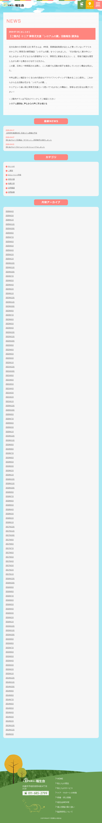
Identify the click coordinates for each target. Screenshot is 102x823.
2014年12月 (10, 678)
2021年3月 (10, 393)
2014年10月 (10, 687)
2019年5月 (10, 462)
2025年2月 (10, 254)
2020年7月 (10, 419)
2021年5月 (10, 384)
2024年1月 (10, 293)
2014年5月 (10, 708)
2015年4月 (10, 661)
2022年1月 (10, 362)
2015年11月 (10, 630)
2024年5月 (10, 280)
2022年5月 (10, 354)
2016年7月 (10, 596)
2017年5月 (10, 557)
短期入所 (11, 183)
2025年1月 (10, 259)
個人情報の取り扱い (66, 807)
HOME (60, 779)
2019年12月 (10, 436)
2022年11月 (10, 336)
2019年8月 (10, 449)
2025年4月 (10, 250)
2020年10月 (10, 410)
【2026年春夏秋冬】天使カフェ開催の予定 (21, 133)
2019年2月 (10, 470)
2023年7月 (10, 315)
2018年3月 (10, 514)
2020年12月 (10, 406)
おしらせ (11, 166)
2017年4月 (10, 561)
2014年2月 (10, 721)
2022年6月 (10, 350)
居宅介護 (11, 179)
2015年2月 (10, 669)
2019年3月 (10, 466)
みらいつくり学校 (14, 175)
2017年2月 (10, 570)
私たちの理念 (63, 783)
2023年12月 (10, 298)
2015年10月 (10, 635)
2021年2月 (10, 397)
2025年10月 (10, 228)
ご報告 (10, 170)
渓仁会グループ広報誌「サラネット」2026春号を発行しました (29, 140)
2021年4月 (10, 388)
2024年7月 (10, 276)
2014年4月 (10, 712)
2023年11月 (10, 302)
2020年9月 (10, 414)
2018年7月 (10, 496)
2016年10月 (10, 583)
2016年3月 (10, 613)
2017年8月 (10, 544)
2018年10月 (10, 488)
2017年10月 (10, 535)
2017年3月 (10, 565)
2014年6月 (10, 704)
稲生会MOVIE (63, 802)
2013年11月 (10, 730)
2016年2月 (10, 617)
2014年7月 (10, 699)
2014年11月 (10, 682)
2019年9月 (10, 444)
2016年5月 (10, 604)
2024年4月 (10, 285)
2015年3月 (10, 665)
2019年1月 (10, 475)
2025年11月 (10, 224)
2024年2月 (10, 289)
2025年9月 (10, 233)
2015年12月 (10, 626)
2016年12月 (10, 578)
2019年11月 (10, 440)
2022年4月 (10, 358)
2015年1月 (10, 673)
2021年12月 (10, 367)
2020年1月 (10, 432)
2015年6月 (10, 652)
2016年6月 (10, 600)
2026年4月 (10, 211)
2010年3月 (10, 734)
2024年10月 (10, 272)
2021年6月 (10, 380)
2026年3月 (10, 216)
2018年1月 (10, 522)
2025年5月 (10, 246)
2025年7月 (10, 237)
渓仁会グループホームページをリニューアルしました (25, 147)
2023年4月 (10, 328)
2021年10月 (10, 371)
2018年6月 (10, 501)
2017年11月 (10, 531)
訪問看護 (11, 188)
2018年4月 (10, 509)
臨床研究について (65, 812)
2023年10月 (10, 306)
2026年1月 (10, 220)
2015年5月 (10, 656)
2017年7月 (10, 548)
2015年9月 (10, 639)
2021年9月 (10, 375)
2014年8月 (10, 695)
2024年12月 (10, 263)
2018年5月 (10, 505)
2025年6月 (10, 242)
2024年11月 (10, 267)
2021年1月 (10, 401)
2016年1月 (10, 622)
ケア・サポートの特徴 (67, 793)
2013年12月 (10, 725)
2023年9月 (10, 311)
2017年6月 (10, 553)
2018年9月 (10, 492)
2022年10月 (10, 341)
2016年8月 (10, 591)
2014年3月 (10, 717)
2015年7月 (10, 648)
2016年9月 (10, 587)
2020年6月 (10, 423)
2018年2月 (10, 518)
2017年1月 (10, 574)
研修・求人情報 (64, 797)
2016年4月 (10, 609)
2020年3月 (10, 427)
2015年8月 (10, 643)
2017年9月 (10, 540)
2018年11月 (10, 483)
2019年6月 (10, 458)
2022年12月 (10, 332)
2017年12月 (10, 527)
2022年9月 (10, 345)
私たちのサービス (65, 788)
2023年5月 (10, 324)
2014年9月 (10, 691)
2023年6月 (10, 319)
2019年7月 (10, 453)
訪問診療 (11, 192)
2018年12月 (10, 479)
